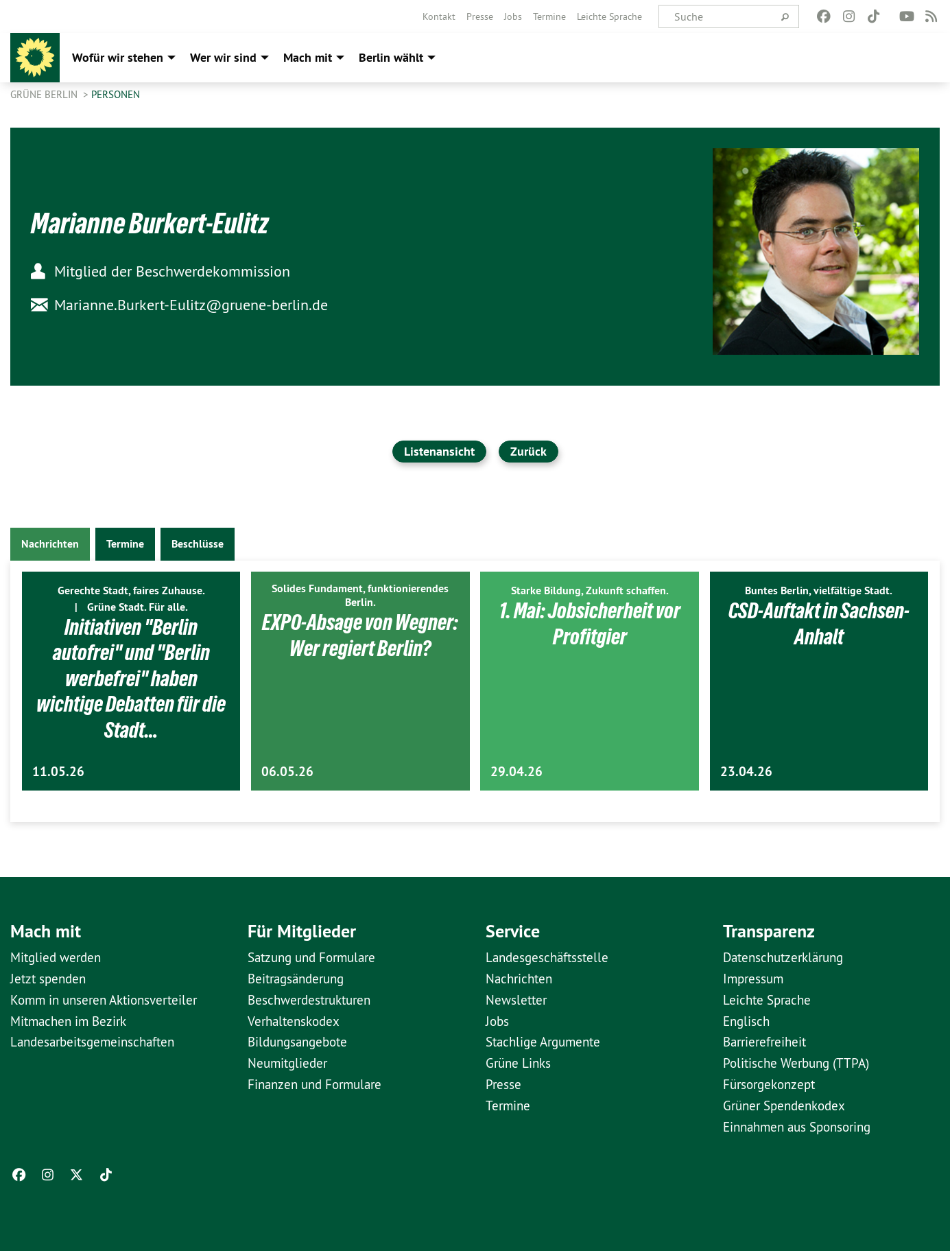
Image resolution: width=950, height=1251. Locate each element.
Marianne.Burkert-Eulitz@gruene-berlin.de (179, 304)
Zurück (528, 451)
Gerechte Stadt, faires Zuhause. (131, 590)
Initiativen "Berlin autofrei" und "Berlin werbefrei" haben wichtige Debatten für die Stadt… (131, 679)
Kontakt (439, 16)
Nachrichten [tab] (50, 544)
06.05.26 (287, 771)
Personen (115, 94)
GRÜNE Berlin (45, 94)
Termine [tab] (125, 544)
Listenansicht (439, 451)
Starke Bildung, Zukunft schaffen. (590, 590)
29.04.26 (516, 771)
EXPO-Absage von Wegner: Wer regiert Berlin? (360, 635)
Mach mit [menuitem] (307, 57)
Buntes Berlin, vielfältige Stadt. (818, 590)
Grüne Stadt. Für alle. (137, 607)
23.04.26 (746, 771)
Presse (479, 16)
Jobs (513, 16)
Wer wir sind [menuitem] (223, 57)
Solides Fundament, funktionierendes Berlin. (360, 595)
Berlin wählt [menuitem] (391, 57)
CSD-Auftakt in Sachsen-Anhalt (819, 623)
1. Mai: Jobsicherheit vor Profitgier (589, 623)
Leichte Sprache (609, 16)
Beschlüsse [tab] (197, 544)
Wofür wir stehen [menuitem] (117, 57)
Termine (549, 16)
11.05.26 (58, 771)
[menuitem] (439, 16)
